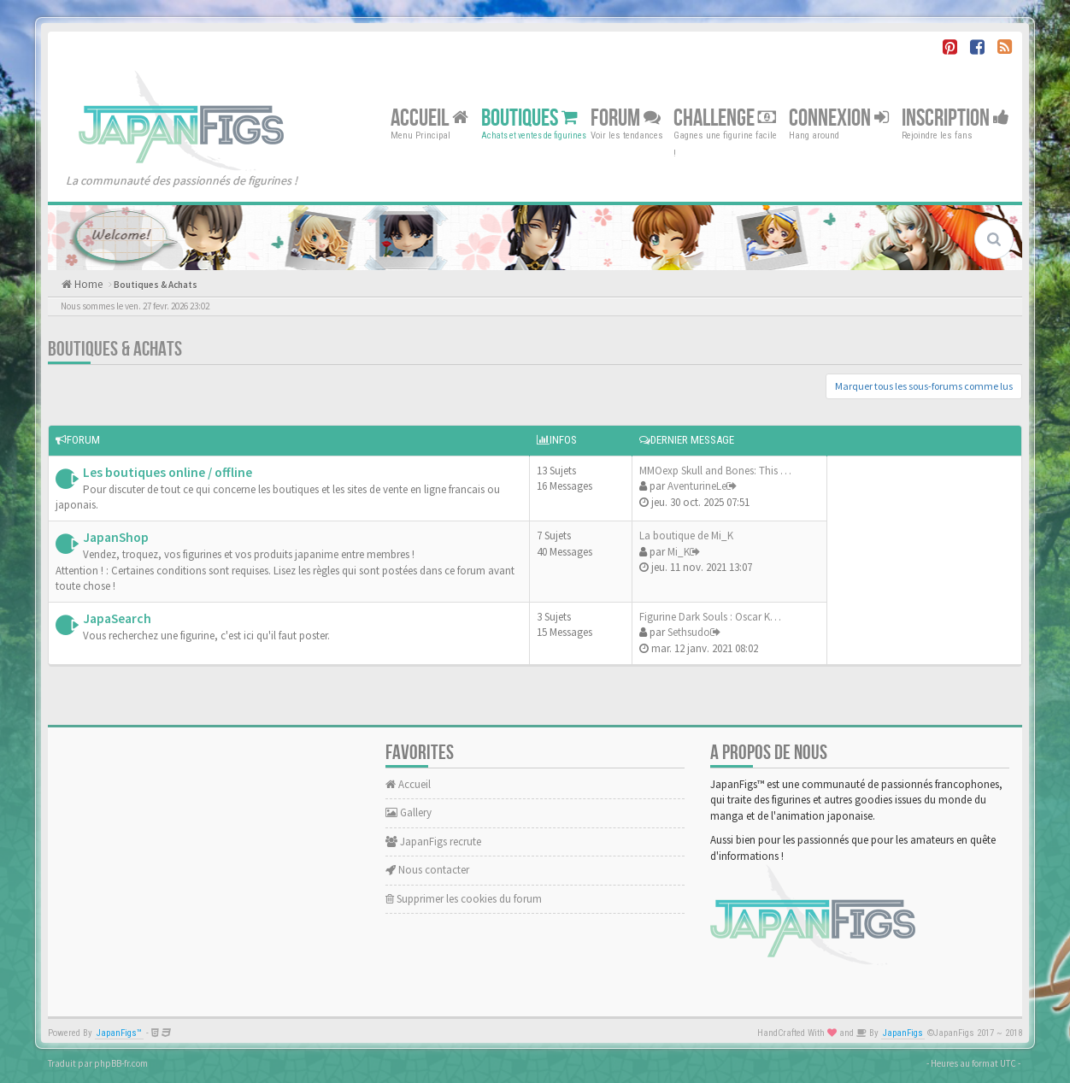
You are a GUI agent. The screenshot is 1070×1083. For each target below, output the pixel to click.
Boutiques (529, 117)
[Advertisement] (919, 557)
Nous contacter (427, 869)
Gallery (408, 812)
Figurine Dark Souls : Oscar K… (710, 616)
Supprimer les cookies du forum (463, 899)
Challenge (724, 117)
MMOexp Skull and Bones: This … (715, 470)
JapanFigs (903, 1033)
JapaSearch (117, 618)
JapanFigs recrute (433, 841)
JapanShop (116, 537)
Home (87, 284)
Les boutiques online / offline (167, 472)
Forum (626, 117)
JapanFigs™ (119, 1033)
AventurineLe (696, 486)
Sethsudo (688, 632)
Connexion (839, 117)
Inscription (955, 117)
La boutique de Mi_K (686, 535)
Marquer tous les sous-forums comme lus (924, 386)
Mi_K (678, 551)
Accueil (429, 117)
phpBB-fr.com (121, 1063)
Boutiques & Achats (155, 285)
